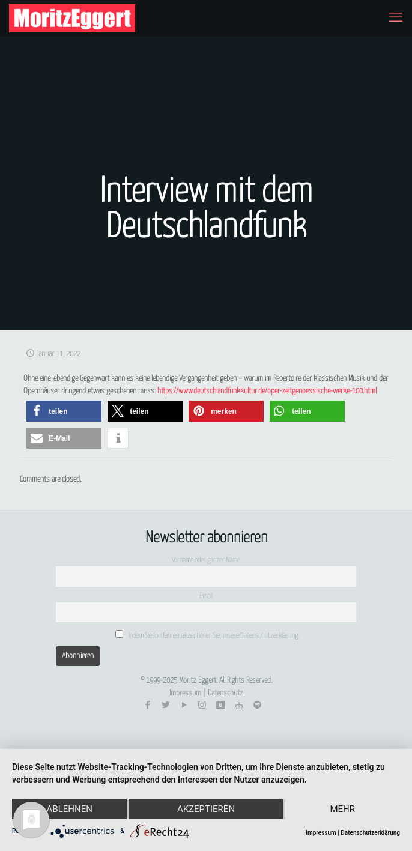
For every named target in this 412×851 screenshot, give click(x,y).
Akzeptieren (206, 809)
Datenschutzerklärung (370, 832)
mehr (342, 809)
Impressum (185, 693)
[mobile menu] (396, 18)
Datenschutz (225, 693)
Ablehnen (69, 809)
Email (206, 596)
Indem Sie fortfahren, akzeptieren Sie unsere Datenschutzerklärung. (207, 635)
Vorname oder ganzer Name (206, 560)
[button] (63, 411)
